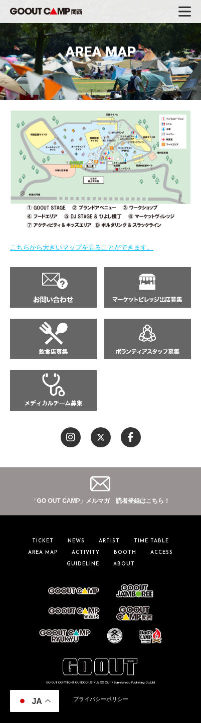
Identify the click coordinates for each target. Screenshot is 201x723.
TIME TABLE (151, 541)
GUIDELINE (83, 564)
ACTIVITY (86, 552)
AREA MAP (43, 552)
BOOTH (125, 552)
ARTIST (109, 541)
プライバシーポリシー (100, 699)
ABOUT (124, 564)
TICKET (43, 541)
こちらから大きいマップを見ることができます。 (81, 247)
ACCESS (161, 552)
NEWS (76, 541)
